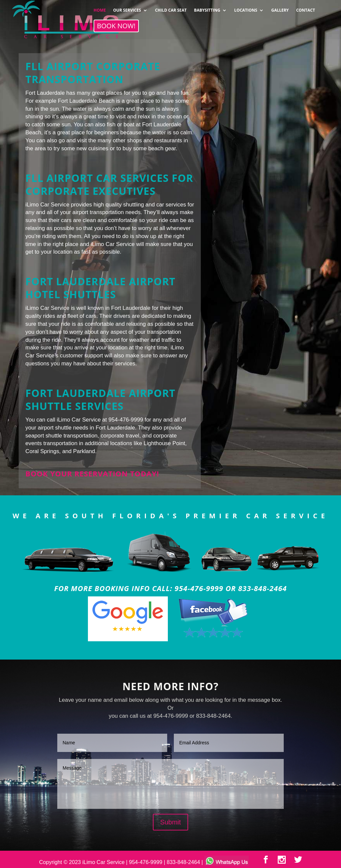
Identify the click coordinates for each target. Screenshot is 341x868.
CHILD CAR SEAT (170, 8)
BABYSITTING (207, 8)
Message (170, 784)
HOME (100, 8)
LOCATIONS (245, 8)
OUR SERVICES (127, 8)
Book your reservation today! (92, 473)
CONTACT (305, 8)
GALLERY (280, 8)
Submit (170, 822)
